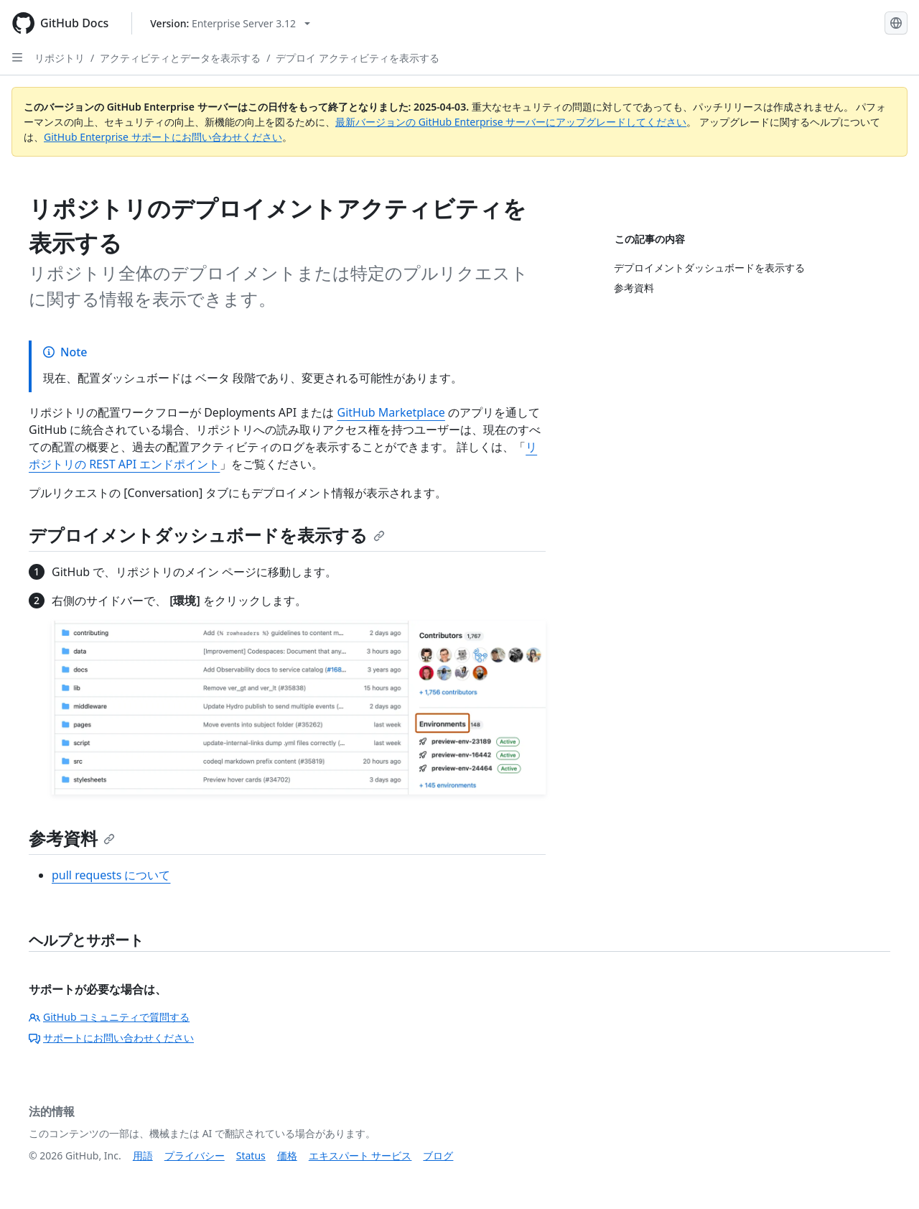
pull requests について (111, 875)
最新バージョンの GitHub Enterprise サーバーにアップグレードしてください (510, 122)
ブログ (438, 1155)
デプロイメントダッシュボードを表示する (207, 535)
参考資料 (72, 838)
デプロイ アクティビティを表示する (357, 58)
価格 (287, 1155)
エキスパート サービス (360, 1155)
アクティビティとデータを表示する (180, 58)
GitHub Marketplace (390, 412)
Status (251, 1155)
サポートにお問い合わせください (111, 1037)
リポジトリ (59, 58)
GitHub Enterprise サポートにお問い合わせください (163, 137)
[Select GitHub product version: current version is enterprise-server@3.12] (230, 23)
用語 (143, 1155)
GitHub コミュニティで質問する (109, 1017)
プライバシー (194, 1155)
